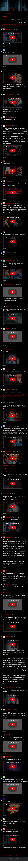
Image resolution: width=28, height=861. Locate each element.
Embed (17, 855)
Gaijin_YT (8, 306)
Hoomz (7, 570)
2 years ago (15, 29)
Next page (5, 24)
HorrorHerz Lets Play (11, 284)
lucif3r (7, 493)
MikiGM (7, 829)
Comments (24, 859)
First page (20, 24)
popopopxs (8, 709)
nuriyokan (8, 117)
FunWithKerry (9, 451)
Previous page (12, 24)
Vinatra (7, 592)
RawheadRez (9, 161)
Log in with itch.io (6, 19)
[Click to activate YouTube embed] (12, 37)
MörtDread (8, 584)
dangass (8, 252)
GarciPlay (8, 70)
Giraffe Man (8, 125)
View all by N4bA (8, 855)
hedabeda (8, 517)
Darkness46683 (9, 426)
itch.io (2, 855)
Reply (4, 46)
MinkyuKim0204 (9, 537)
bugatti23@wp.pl (10, 203)
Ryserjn (8, 636)
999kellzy (8, 369)
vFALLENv (8, 389)
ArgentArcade (9, 260)
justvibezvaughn (10, 231)
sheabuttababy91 (10, 94)
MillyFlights (8, 614)
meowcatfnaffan (9, 819)
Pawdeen (8, 798)
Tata (7, 402)
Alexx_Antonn (9, 349)
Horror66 (8, 328)
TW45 (7, 181)
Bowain (7, 471)
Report (14, 855)
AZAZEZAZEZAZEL (10, 687)
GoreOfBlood (9, 29)
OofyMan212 (9, 756)
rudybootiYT (9, 50)
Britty (7, 734)
